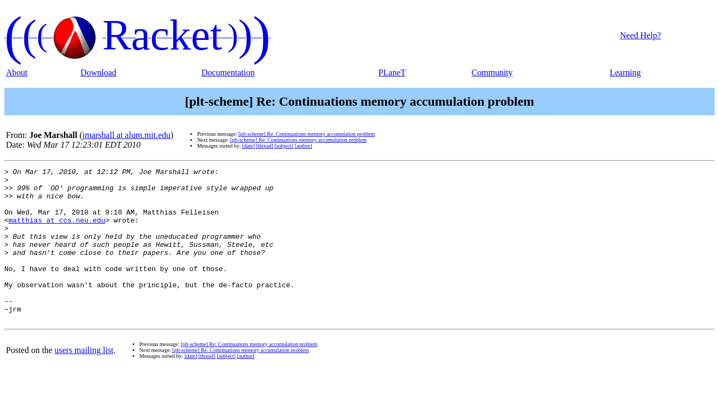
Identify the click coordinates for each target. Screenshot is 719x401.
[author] (303, 146)
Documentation (228, 72)
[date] (248, 146)
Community (492, 72)
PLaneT (392, 72)
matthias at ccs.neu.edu (57, 231)
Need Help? (640, 35)
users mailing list (83, 380)
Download (98, 72)
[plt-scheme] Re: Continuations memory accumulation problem (306, 134)
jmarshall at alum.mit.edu (126, 135)
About (16, 72)
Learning (625, 72)
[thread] (264, 146)
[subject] (283, 146)
